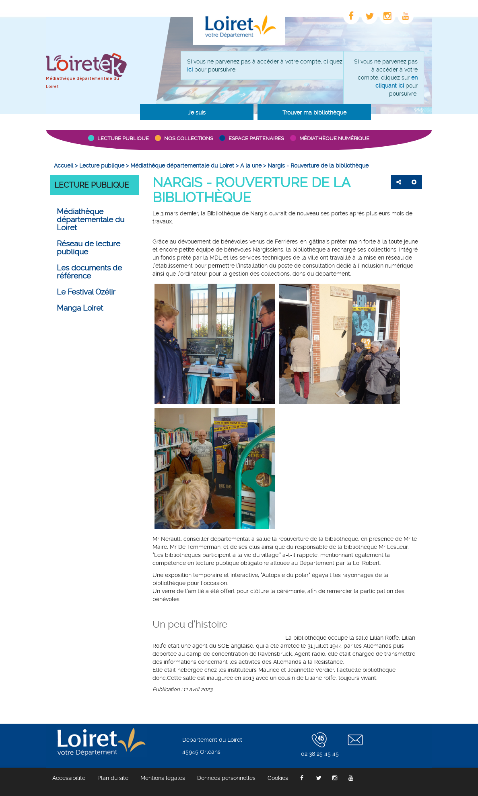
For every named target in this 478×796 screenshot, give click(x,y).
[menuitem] (63, 166)
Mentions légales (162, 778)
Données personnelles (226, 778)
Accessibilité (68, 778)
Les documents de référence (89, 272)
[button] (196, 112)
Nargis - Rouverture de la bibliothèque (251, 189)
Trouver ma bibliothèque (314, 112)
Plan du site (112, 778)
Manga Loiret (80, 308)
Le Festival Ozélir (86, 292)
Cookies (278, 778)
